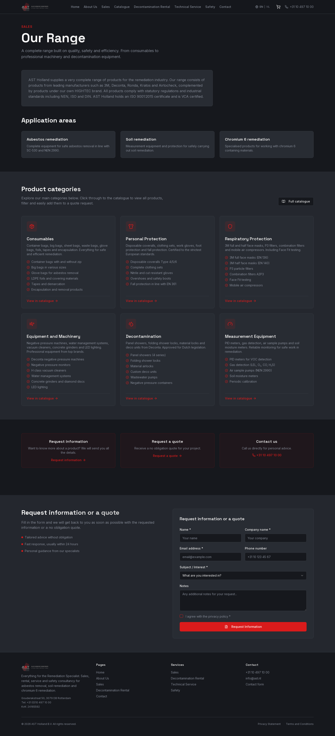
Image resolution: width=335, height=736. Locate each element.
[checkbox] (181, 616)
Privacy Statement (269, 724)
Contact (225, 7)
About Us (90, 7)
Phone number (256, 548)
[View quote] (278, 7)
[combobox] (243, 575)
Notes (184, 586)
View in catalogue (42, 301)
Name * (185, 529)
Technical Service (187, 7)
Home (75, 7)
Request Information (243, 626)
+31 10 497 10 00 (257, 672)
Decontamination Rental (152, 7)
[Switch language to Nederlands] (262, 7)
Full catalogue (296, 201)
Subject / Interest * (194, 567)
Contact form (255, 684)
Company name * (258, 529)
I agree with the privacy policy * (208, 616)
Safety (210, 7)
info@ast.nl (253, 678)
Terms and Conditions (300, 724)
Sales (105, 7)
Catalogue (122, 7)
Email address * (191, 548)
